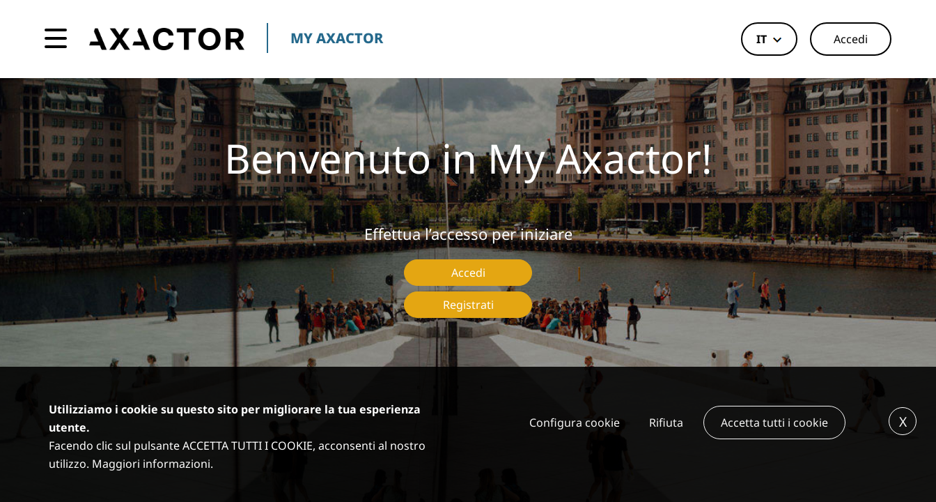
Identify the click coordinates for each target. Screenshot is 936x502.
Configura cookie (574, 422)
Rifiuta (666, 422)
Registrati (468, 304)
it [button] (761, 39)
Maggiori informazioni (151, 463)
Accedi (851, 39)
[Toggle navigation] (56, 39)
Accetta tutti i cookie (774, 422)
